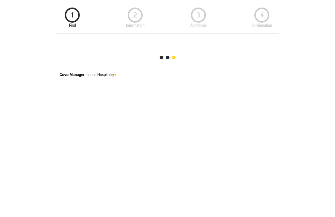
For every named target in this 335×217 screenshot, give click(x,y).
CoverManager (72, 75)
